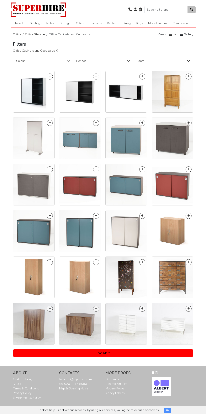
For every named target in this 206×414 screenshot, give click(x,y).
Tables (49, 23)
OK (167, 410)
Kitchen (112, 23)
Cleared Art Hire (116, 384)
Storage (65, 23)
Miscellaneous (157, 23)
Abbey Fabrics (115, 393)
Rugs (139, 23)
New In (19, 23)
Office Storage (35, 34)
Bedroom (96, 23)
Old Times (112, 379)
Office (80, 23)
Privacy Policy (22, 393)
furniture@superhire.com (75, 379)
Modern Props (114, 388)
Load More (103, 353)
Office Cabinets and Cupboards (35, 51)
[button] (130, 9)
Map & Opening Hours (73, 388)
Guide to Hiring (23, 379)
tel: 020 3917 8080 (73, 384)
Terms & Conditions (26, 388)
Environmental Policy (27, 398)
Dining (127, 23)
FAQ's (17, 384)
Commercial (180, 23)
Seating (35, 23)
